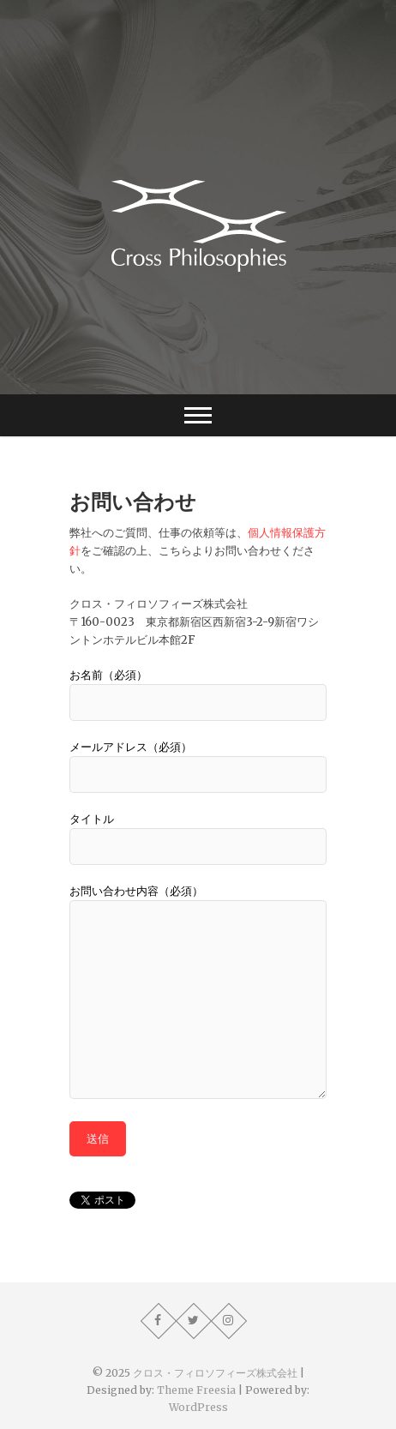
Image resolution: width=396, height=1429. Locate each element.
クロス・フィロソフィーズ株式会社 (215, 1372)
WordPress (198, 1407)
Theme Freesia (196, 1390)
